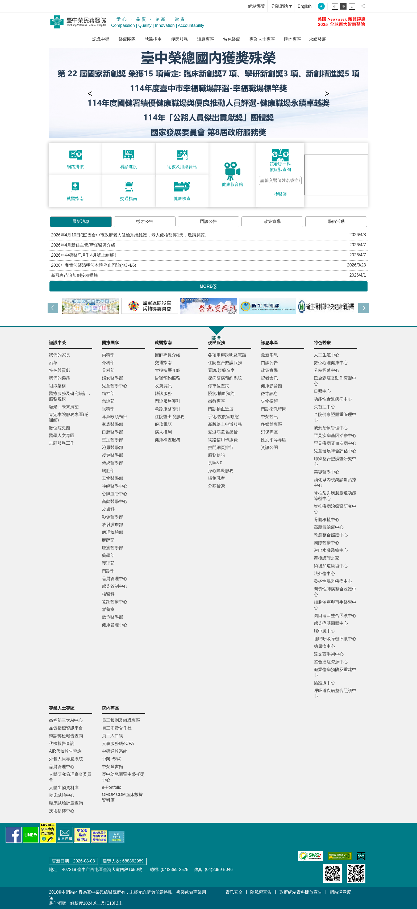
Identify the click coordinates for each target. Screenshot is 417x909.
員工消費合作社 (117, 728)
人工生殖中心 (326, 355)
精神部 (108, 393)
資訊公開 (269, 447)
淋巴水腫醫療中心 (331, 550)
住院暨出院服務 (170, 416)
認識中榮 (100, 39)
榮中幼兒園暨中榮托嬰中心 (123, 777)
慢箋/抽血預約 (221, 393)
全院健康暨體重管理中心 (335, 417)
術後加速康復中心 (331, 566)
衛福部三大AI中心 (66, 720)
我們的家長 (59, 355)
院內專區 (292, 39)
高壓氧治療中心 (329, 527)
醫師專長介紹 (167, 355)
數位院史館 (59, 428)
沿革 (53, 362)
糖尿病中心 (324, 646)
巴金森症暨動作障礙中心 (335, 381)
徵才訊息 (269, 393)
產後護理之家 (326, 558)
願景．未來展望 (64, 407)
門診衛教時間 (273, 409)
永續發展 (317, 39)
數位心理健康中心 (331, 362)
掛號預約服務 (167, 378)
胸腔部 (108, 470)
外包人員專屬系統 (66, 759)
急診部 (108, 401)
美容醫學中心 (326, 472)
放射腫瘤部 (112, 524)
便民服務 (179, 39)
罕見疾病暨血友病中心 (335, 443)
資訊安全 (234, 892)
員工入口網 (112, 735)
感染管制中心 (114, 586)
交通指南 (163, 362)
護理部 (108, 563)
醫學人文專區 (61, 435)
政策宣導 (272, 221)
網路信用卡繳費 (223, 439)
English (304, 6)
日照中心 (322, 391)
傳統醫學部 (112, 463)
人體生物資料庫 (64, 787)
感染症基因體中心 (331, 623)
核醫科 (108, 594)
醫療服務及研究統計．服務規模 (70, 396)
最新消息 (80, 221)
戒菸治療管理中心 (331, 428)
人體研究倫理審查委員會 (70, 777)
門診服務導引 (167, 401)
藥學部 (108, 555)
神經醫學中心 (114, 486)
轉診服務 (163, 393)
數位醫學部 (112, 617)
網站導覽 (256, 6)
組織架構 (57, 385)
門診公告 (208, 221)
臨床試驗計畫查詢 (66, 803)
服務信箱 (216, 455)
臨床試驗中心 (61, 795)
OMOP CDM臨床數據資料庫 (122, 797)
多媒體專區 (271, 424)
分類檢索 (216, 486)
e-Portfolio (111, 787)
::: (240, 6)
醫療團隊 (127, 39)
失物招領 (269, 401)
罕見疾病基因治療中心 (335, 435)
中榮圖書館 (112, 766)
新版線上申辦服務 (225, 424)
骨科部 (108, 370)
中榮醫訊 (269, 416)
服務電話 (163, 424)
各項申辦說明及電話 (227, 355)
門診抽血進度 (220, 409)
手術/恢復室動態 (223, 416)
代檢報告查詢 (61, 743)
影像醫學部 (112, 517)
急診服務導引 (167, 409)
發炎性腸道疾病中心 (333, 581)
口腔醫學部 (112, 432)
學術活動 (336, 221)
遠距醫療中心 (114, 601)
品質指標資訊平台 (66, 728)
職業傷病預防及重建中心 (335, 672)
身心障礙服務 (220, 470)
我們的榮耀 (59, 378)
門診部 (108, 571)
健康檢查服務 (167, 439)
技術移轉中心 (61, 810)
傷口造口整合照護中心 (335, 615)
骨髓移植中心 (326, 519)
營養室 (108, 609)
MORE (208, 286)
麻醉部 (108, 540)
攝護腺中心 (324, 683)
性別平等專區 (273, 439)
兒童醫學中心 (114, 385)
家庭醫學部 (112, 424)
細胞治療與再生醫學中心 (335, 605)
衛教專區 (216, 401)
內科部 (108, 355)
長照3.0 (215, 463)
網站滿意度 (340, 892)
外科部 (108, 362)
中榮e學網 (111, 759)
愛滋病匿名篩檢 (223, 432)
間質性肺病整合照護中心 (335, 592)
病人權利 (163, 432)
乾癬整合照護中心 (331, 535)
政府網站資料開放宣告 (301, 892)
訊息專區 (205, 39)
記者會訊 (269, 378)
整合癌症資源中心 (331, 662)
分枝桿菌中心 (326, 370)
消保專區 (269, 432)
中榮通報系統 (114, 751)
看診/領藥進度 (221, 370)
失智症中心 (324, 407)
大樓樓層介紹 (167, 370)
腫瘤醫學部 (112, 547)
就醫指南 (153, 39)
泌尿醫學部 (112, 447)
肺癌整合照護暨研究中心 (335, 461)
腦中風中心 (324, 631)
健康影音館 (271, 385)
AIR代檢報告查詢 (65, 751)
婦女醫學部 (112, 378)
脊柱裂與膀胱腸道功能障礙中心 (335, 496)
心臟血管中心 (114, 493)
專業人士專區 (262, 39)
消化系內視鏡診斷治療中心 (335, 482)
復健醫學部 (112, 455)
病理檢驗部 (112, 532)
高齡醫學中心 (114, 501)
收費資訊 (163, 385)
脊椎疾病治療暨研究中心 (335, 509)
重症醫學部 (112, 439)
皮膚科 (108, 509)
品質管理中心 (114, 578)
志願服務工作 (61, 443)
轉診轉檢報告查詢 (66, 735)
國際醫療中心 (326, 542)
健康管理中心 (114, 625)
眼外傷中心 (324, 573)
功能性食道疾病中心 (333, 399)
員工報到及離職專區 (121, 720)
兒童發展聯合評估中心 (335, 451)
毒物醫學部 (112, 478)
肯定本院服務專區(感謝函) (69, 417)
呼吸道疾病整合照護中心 (335, 693)
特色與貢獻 (59, 370)
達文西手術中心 (329, 654)
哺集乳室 (216, 478)
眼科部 (108, 409)
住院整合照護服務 (225, 362)
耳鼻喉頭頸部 (114, 416)
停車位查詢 (218, 385)
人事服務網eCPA (118, 743)
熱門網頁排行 (220, 447)
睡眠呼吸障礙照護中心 (335, 638)
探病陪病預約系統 (225, 378)
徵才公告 (144, 221)
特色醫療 (231, 39)
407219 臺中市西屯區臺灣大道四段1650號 (101, 869)
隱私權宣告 (261, 892)
